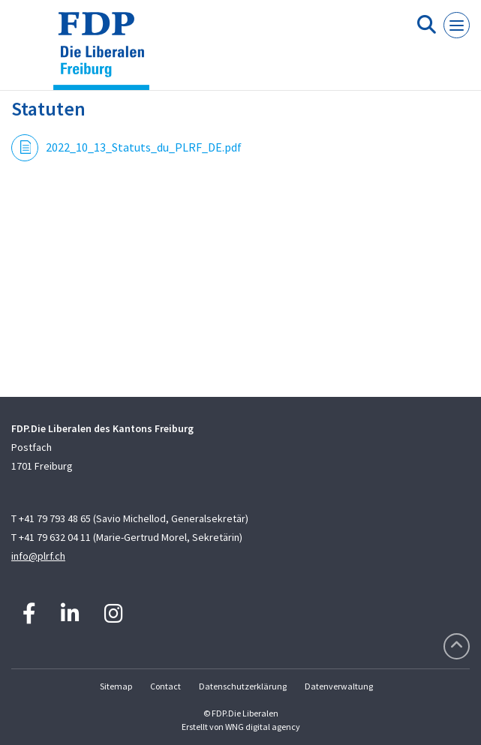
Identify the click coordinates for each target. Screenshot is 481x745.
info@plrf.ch (38, 556)
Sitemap (116, 686)
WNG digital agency (262, 726)
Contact (165, 686)
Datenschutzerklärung (243, 686)
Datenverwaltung (339, 686)
